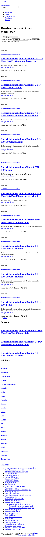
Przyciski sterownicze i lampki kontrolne (18, 495)
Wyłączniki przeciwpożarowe (14, 524)
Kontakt (7, 20)
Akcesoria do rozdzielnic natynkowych (21, 508)
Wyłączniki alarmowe (12, 522)
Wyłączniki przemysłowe (13, 526)
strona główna (5, 5)
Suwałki (3, 439)
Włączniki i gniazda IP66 (13, 529)
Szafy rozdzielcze (10, 515)
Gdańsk (3, 380)
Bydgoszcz (4, 372)
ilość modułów (7, 39)
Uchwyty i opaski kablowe (13, 517)
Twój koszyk (5, 465)
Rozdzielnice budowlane (13, 500)
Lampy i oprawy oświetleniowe (15, 486)
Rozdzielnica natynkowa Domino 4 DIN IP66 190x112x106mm (21, 140)
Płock (3, 427)
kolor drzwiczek (7, 41)
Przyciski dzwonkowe (12, 493)
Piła (2, 423)
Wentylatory (9, 518)
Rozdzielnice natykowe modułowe (10, 54)
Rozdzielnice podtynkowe (13, 509)
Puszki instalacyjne (11, 497)
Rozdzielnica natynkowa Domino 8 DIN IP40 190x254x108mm (21, 247)
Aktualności (8, 12)
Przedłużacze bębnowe (12, 488)
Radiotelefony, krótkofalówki (14, 499)
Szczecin (4, 443)
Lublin (3, 412)
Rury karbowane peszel (12, 511)
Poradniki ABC (10, 16)
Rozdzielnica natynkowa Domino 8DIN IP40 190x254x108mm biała (21, 221)
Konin (3, 396)
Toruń (3, 447)
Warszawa (4, 451)
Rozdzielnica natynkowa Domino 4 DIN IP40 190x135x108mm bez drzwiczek (21, 114)
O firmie (7, 14)
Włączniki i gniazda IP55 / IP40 (15, 527)
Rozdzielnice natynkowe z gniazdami (21, 506)
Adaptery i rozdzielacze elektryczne (16, 472)
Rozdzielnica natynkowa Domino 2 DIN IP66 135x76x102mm (21, 86)
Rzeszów (4, 435)
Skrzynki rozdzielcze (11, 513)
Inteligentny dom (10, 482)
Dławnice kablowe (11, 473)
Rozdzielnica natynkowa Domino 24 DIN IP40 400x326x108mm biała (21, 343)
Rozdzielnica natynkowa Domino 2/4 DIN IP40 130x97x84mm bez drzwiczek (22, 60)
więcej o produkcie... (7, 67)
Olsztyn (3, 420)
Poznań (3, 431)
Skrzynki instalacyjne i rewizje (15, 470)
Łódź (2, 416)
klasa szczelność (26, 39)
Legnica (3, 408)
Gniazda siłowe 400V (12, 479)
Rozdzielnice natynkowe (13, 502)
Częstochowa (5, 376)
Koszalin (4, 400)
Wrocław (4, 455)
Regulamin (8, 18)
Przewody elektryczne (12, 491)
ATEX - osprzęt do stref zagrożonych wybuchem (20, 468)
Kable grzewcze (10, 484)
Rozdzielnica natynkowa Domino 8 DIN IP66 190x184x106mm (21, 275)
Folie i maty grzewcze (12, 475)
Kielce (3, 392)
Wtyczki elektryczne (11, 520)
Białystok (4, 368)
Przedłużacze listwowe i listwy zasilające (18, 490)
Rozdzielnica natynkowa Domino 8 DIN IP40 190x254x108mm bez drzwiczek (21, 194)
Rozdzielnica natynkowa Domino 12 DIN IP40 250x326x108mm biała (21, 331)
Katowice (4, 388)
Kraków (3, 404)
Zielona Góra (5, 459)
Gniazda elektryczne (11, 477)
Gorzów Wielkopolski (8, 384)
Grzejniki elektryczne (12, 481)
